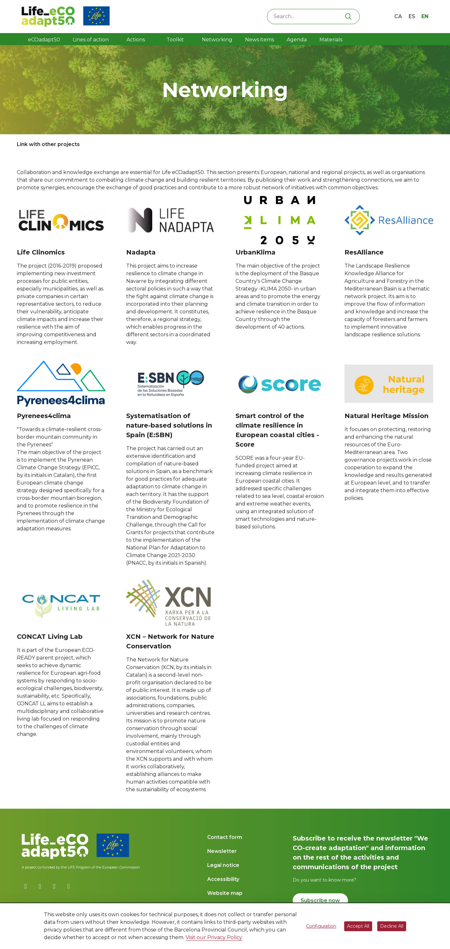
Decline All (391, 926)
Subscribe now (320, 900)
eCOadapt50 (44, 40)
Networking (217, 40)
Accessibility (223, 879)
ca (398, 16)
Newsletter (222, 851)
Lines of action (91, 40)
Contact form (224, 837)
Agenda (297, 40)
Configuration (321, 926)
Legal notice (223, 865)
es (411, 16)
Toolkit (176, 40)
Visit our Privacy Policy (214, 937)
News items (259, 40)
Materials (330, 40)
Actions (135, 40)
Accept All (358, 926)
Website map (224, 893)
